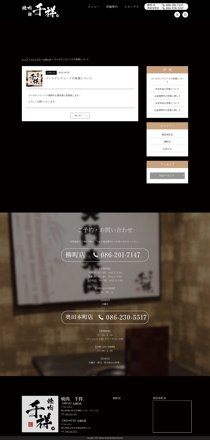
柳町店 (167, 141)
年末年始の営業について (167, 89)
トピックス (131, 7)
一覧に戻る (80, 122)
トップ (52, 398)
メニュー (93, 7)
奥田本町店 (167, 134)
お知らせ (167, 148)
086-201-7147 (71, 419)
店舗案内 (112, 7)
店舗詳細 (77, 408)
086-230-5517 (71, 436)
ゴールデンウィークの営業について (167, 80)
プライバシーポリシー (147, 398)
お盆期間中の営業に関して (167, 96)
